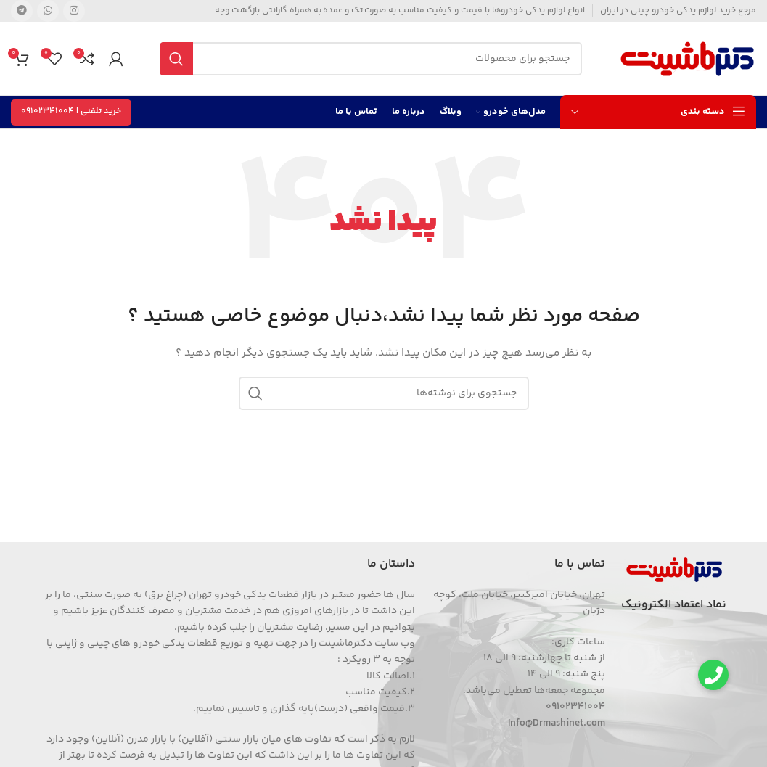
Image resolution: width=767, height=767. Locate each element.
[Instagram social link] (74, 11)
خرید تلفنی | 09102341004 (71, 111)
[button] (713, 675)
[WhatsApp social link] (48, 11)
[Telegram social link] (22, 11)
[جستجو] (371, 58)
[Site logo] (687, 59)
